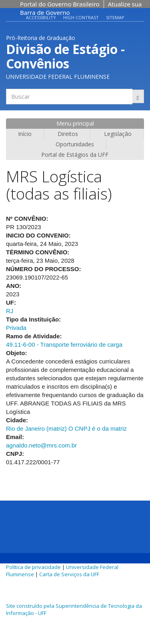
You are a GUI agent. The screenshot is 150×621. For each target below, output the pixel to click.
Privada (16, 327)
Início (25, 134)
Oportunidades (75, 144)
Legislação (118, 134)
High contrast (81, 17)
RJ (9, 311)
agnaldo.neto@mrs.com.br (41, 445)
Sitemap (115, 17)
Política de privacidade (33, 567)
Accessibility (41, 17)
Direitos (68, 134)
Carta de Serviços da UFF (69, 574)
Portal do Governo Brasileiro (60, 4)
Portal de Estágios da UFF (74, 154)
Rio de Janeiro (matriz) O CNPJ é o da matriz (66, 428)
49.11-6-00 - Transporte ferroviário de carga (64, 344)
